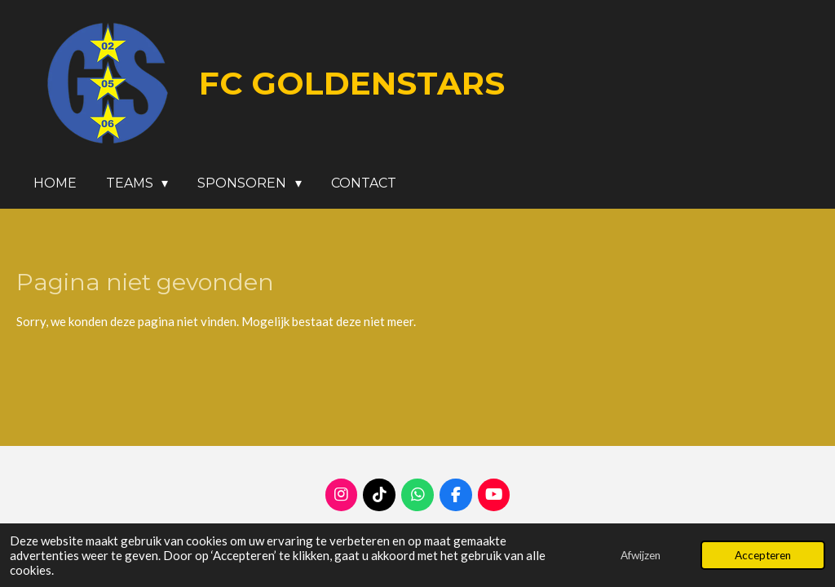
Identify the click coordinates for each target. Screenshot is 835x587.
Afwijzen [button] (640, 555)
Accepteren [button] (763, 555)
